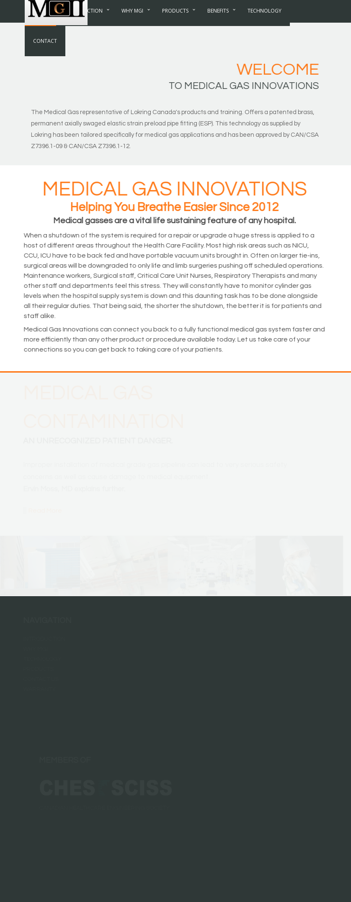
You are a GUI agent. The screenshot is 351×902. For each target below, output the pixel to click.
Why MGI (132, 27)
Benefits (218, 27)
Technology (264, 27)
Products (175, 27)
